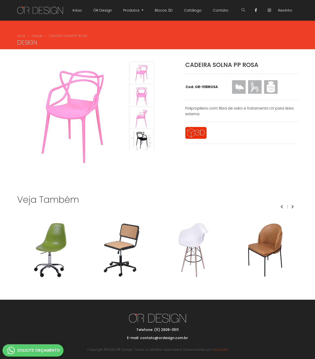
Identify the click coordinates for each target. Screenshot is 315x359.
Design (37, 35)
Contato (220, 10)
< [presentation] (282, 207)
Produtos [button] (132, 10)
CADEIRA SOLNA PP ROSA (68, 35)
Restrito (285, 10)
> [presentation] (292, 207)
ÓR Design (102, 10)
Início (77, 10)
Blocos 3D (164, 10)
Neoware (220, 349)
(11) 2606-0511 (166, 329)
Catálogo (193, 10)
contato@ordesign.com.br (164, 337)
